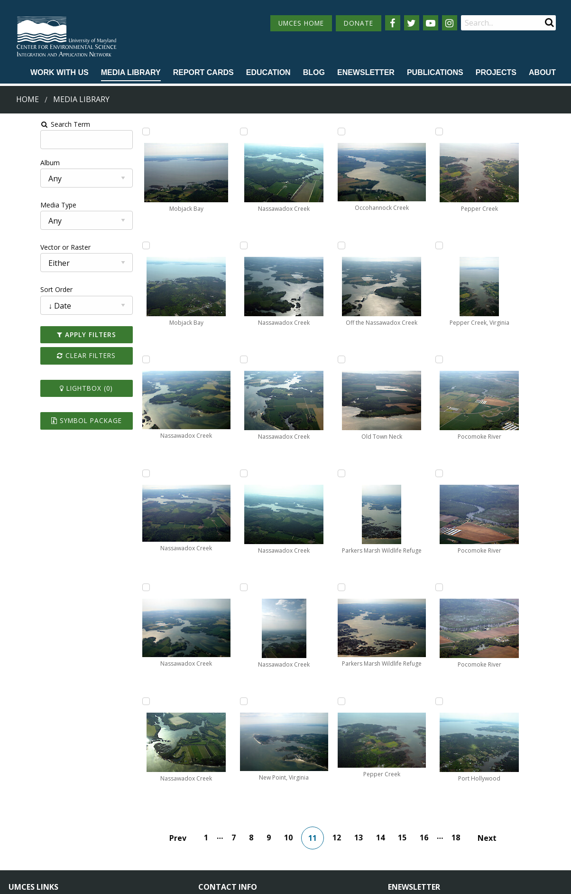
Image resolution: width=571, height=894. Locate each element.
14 (387, 723)
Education (268, 72)
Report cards (203, 72)
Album (16, 162)
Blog (314, 72)
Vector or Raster (31, 247)
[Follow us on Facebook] (392, 22)
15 (409, 723)
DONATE (358, 23)
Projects (496, 72)
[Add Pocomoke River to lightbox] (482, 131)
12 (343, 723)
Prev (184, 724)
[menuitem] (59, 73)
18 (462, 723)
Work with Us (59, 72)
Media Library (131, 72)
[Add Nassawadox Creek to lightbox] (125, 359)
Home (27, 99)
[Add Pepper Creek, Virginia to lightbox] (392, 587)
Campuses (25, 807)
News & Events (119, 807)
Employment (116, 825)
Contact (223, 833)
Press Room (115, 842)
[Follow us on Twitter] (411, 22)
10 (295, 723)
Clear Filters (58, 355)
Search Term (31, 124)
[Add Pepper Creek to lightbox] (392, 359)
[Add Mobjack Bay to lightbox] (125, 131)
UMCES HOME (301, 23)
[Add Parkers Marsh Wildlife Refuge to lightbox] (392, 131)
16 (430, 723)
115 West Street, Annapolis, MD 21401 (266, 791)
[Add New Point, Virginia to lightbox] (303, 245)
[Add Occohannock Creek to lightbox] (303, 359)
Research (23, 842)
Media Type (24, 204)
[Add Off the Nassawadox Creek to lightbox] (303, 473)
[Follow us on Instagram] (449, 22)
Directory (23, 825)
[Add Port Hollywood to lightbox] (482, 473)
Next (493, 724)
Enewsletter (366, 72)
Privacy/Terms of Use (225, 881)
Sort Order (22, 289)
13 (365, 723)
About (542, 72)
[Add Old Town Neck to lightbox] (303, 587)
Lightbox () (58, 388)
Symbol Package (58, 420)
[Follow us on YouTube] (430, 22)
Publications (435, 72)
